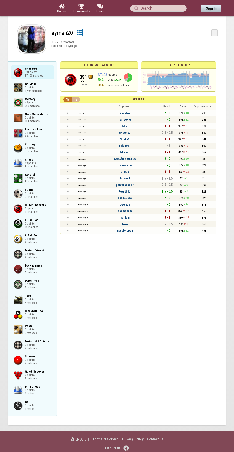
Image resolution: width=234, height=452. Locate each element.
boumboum (125, 211)
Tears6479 (125, 119)
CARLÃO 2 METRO (124, 159)
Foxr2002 (125, 191)
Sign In (211, 8)
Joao (125, 224)
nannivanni (125, 165)
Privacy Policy (133, 439)
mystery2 (125, 132)
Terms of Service (106, 439)
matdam (125, 217)
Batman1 (124, 178)
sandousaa (125, 198)
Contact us (155, 439)
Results (138, 99)
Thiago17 (125, 145)
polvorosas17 (125, 185)
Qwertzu (125, 204)
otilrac (124, 126)
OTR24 (125, 172)
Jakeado (124, 152)
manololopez (124, 230)
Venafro (125, 113)
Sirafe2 (125, 139)
